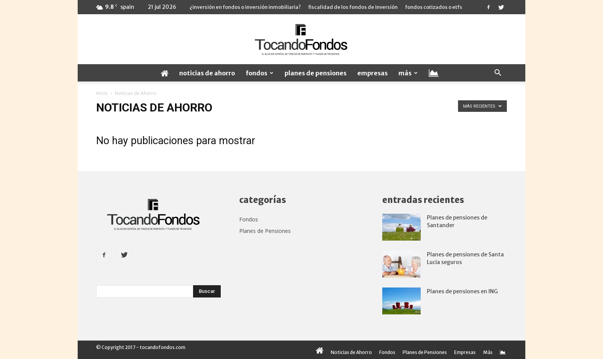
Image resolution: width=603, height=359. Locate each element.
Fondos (259, 73)
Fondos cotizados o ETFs (433, 7)
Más (408, 73)
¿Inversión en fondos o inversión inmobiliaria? (245, 7)
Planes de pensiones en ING (462, 291)
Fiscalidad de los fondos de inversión (353, 7)
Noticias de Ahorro (207, 73)
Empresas (372, 73)
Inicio (102, 93)
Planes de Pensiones (315, 73)
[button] (497, 73)
